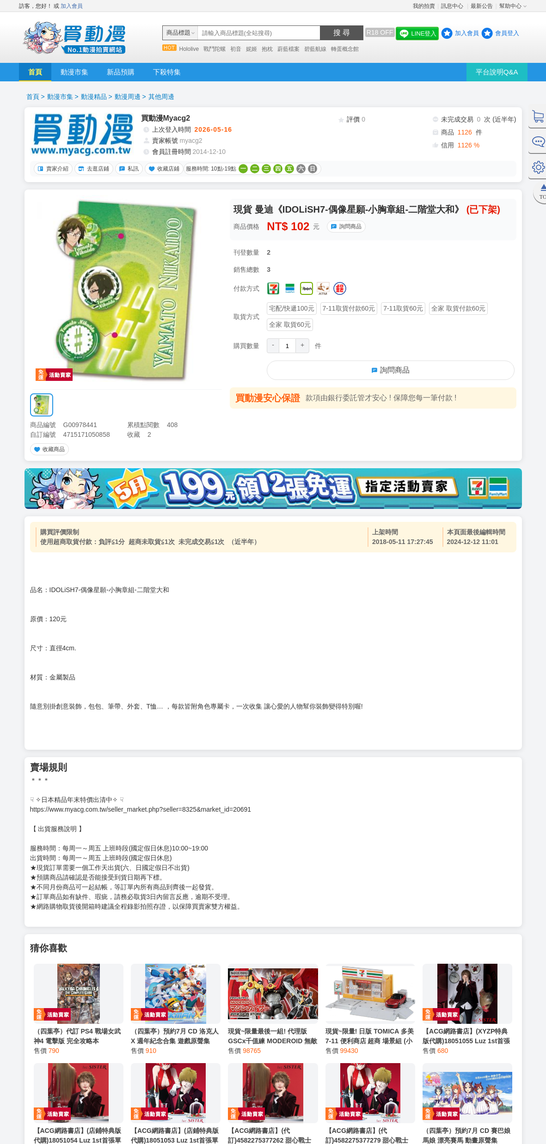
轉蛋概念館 (345, 49)
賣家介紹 (51, 168)
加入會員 (72, 6)
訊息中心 (453, 6)
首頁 (35, 72)
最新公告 (482, 6)
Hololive (189, 49)
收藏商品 (48, 449)
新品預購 (121, 72)
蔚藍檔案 (288, 49)
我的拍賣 (424, 6)
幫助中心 (510, 6)
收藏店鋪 (162, 168)
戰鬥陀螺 (214, 49)
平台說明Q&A (497, 72)
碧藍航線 (315, 49)
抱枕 (267, 49)
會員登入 (507, 33)
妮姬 (251, 49)
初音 (235, 49)
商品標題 (178, 32)
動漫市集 (74, 72)
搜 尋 (341, 33)
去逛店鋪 (92, 168)
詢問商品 (345, 226)
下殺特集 (167, 72)
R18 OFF (380, 32)
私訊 (128, 168)
